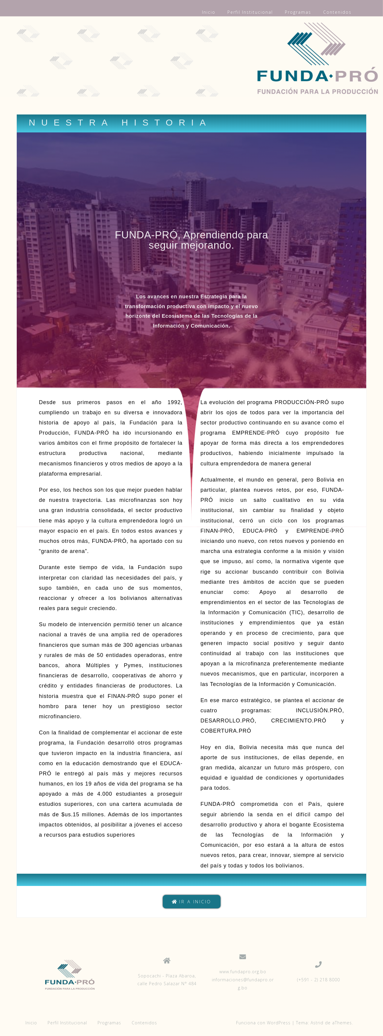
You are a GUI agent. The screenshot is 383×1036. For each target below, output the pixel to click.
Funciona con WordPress (263, 1023)
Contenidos (337, 12)
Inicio (208, 12)
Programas (298, 12)
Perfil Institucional (250, 12)
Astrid (317, 1023)
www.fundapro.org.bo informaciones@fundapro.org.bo (243, 979)
